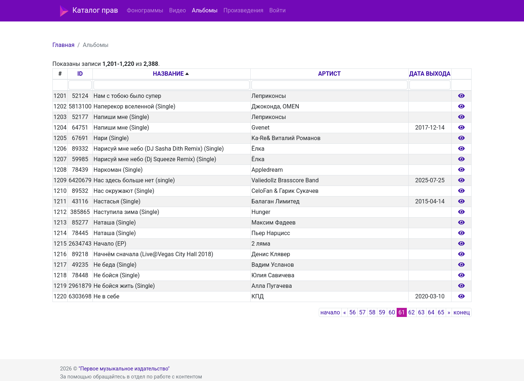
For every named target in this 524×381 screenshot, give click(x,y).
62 (411, 312)
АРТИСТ (329, 73)
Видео (177, 10)
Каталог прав (89, 11)
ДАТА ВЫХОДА (429, 73)
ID (80, 73)
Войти (277, 10)
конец (461, 312)
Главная (63, 44)
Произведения (243, 10)
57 (362, 312)
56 (352, 312)
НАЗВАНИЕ (168, 73)
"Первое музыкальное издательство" (124, 369)
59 (382, 312)
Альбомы (205, 10)
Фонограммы (145, 10)
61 (401, 312)
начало (330, 312)
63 (421, 312)
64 (431, 312)
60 (392, 312)
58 (372, 312)
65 (441, 312)
